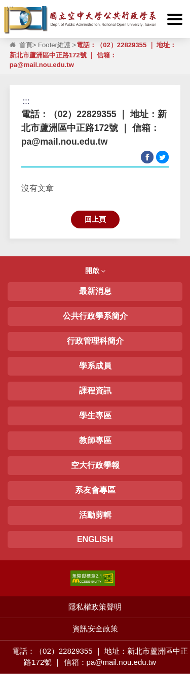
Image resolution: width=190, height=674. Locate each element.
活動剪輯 (95, 515)
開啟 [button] (95, 270)
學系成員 (95, 365)
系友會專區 (95, 490)
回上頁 (95, 219)
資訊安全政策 (95, 628)
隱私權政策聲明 (95, 606)
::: (10, 8)
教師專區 (95, 440)
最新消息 (95, 291)
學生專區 (95, 415)
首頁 (25, 45)
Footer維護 (54, 45)
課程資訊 (95, 390)
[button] (174, 19)
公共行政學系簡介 (95, 316)
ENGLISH (95, 539)
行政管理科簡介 (95, 340)
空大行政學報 (95, 465)
